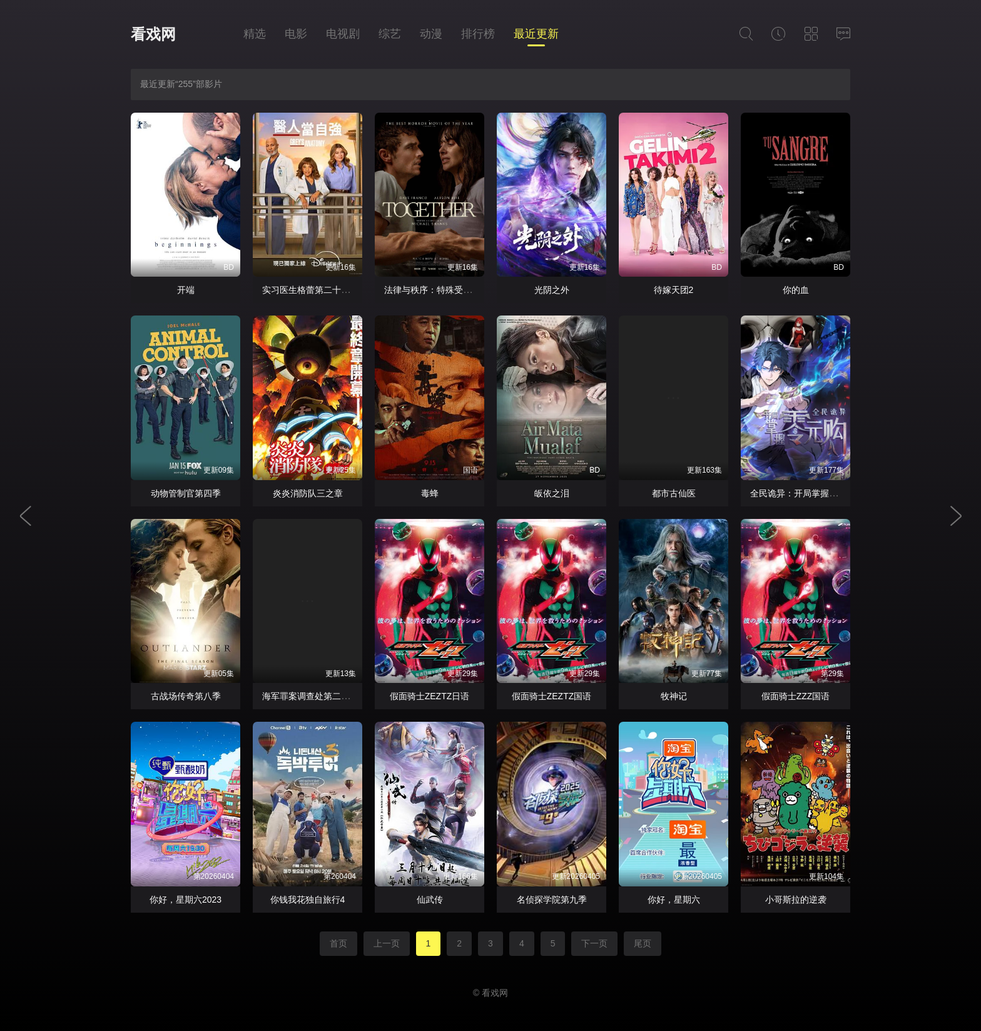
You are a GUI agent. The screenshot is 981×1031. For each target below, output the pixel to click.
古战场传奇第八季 (186, 696)
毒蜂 (430, 493)
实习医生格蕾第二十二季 (310, 290)
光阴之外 (551, 290)
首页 (338, 943)
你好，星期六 (674, 900)
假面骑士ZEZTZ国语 (552, 696)
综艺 (390, 34)
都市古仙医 (674, 493)
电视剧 (343, 34)
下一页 (594, 943)
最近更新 (536, 34)
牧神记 (674, 696)
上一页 (387, 943)
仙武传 (430, 900)
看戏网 (153, 34)
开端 (186, 290)
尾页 (642, 943)
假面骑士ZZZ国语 (795, 696)
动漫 (431, 34)
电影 (296, 34)
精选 (254, 34)
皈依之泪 (551, 493)
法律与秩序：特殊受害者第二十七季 (454, 290)
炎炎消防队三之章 (308, 493)
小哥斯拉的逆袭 (795, 900)
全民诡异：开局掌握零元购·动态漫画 (821, 493)
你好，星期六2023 (185, 900)
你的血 (796, 290)
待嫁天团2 (674, 290)
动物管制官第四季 (186, 493)
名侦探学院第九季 (552, 900)
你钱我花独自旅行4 (307, 900)
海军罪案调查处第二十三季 (314, 696)
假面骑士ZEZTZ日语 (430, 696)
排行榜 (478, 34)
